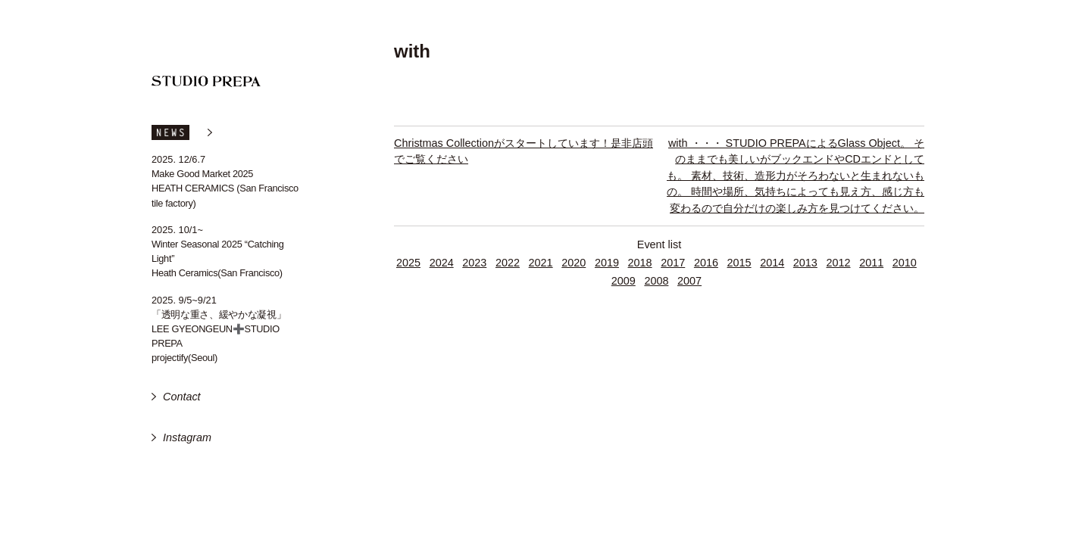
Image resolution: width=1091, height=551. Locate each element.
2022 (507, 263)
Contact (182, 397)
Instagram (187, 437)
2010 (904, 263)
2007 (689, 281)
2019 (607, 263)
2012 (839, 263)
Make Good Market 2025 (202, 173)
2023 (474, 263)
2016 (706, 263)
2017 (673, 263)
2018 (640, 263)
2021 (541, 263)
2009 (623, 281)
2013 (805, 263)
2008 (656, 281)
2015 (739, 263)
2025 (408, 263)
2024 (442, 263)
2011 (871, 263)
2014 (772, 263)
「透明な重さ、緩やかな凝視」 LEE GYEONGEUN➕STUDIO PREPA (219, 329)
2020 (573, 263)
